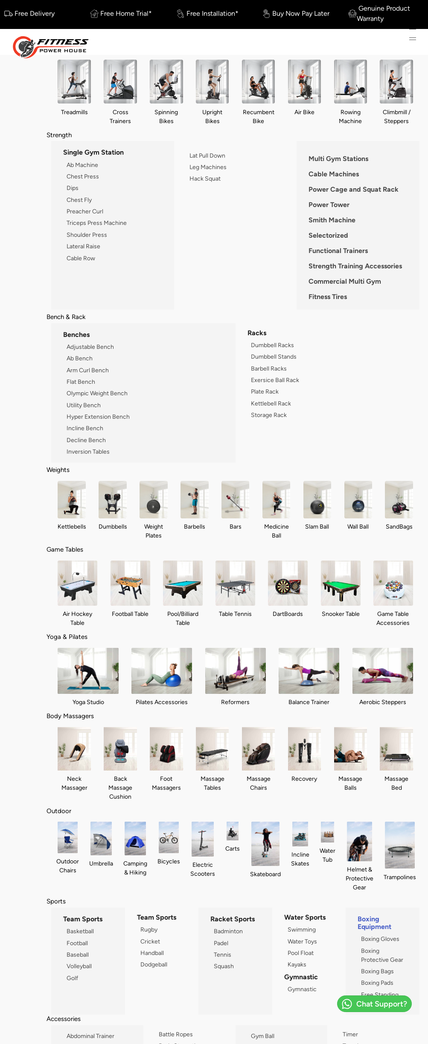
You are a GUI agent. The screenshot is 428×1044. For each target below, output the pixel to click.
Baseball (78, 954)
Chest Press (83, 176)
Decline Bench (86, 440)
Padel (221, 943)
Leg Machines (208, 167)
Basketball (80, 931)
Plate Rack (265, 391)
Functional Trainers (338, 251)
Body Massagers (70, 715)
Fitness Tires (328, 297)
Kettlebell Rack (271, 403)
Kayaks (297, 964)
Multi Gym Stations (338, 159)
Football (77, 943)
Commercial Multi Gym (345, 281)
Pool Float (301, 952)
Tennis (222, 954)
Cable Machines (334, 174)
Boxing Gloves (380, 938)
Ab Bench (80, 358)
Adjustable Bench (90, 346)
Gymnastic (302, 989)
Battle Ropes (176, 1034)
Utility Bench (84, 405)
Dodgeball (153, 964)
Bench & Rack (66, 316)
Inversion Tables (88, 451)
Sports (56, 901)
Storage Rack (269, 414)
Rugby (148, 929)
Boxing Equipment (374, 923)
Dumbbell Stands (274, 356)
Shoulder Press (87, 234)
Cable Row (81, 258)
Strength (59, 134)
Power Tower (329, 205)
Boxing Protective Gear (382, 955)
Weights (58, 469)
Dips (73, 187)
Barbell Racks (269, 368)
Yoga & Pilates (67, 636)
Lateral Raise (83, 246)
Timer (350, 1034)
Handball (152, 952)
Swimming (302, 929)
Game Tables (65, 549)
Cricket (150, 941)
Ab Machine (82, 164)
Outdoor (59, 810)
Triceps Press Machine (97, 222)
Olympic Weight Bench (97, 393)
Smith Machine (332, 220)
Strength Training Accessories (355, 266)
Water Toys (302, 941)
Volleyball (79, 966)
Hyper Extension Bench (98, 416)
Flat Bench (81, 381)
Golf (72, 978)
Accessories (64, 1018)
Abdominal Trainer (90, 1035)
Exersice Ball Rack (275, 380)
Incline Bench (85, 428)
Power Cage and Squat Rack (354, 189)
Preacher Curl (85, 211)
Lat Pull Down (207, 155)
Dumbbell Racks (272, 345)
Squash (224, 966)
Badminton (228, 931)
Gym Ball (262, 1035)
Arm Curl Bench (88, 370)
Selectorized (328, 235)
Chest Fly (79, 199)
